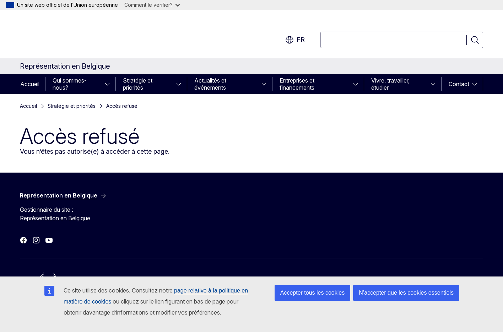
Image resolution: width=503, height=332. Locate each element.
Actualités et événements (210, 84)
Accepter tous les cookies (312, 293)
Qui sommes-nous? (70, 84)
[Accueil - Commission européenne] (77, 35)
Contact (459, 84)
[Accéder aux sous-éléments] (109, 84)
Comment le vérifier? (152, 5)
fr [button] (295, 40)
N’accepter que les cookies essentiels (406, 293)
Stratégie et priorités (137, 84)
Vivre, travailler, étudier (390, 84)
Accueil (29, 84)
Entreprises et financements (297, 84)
